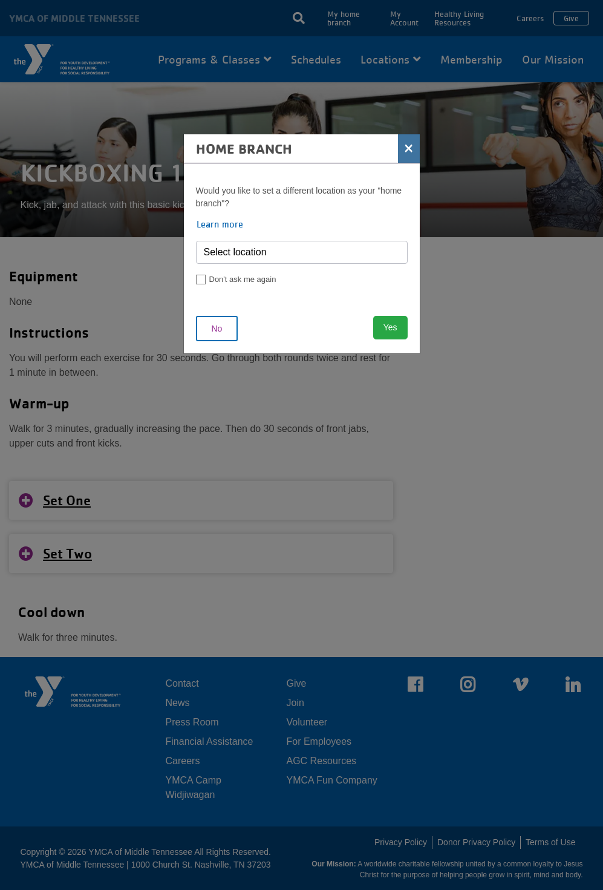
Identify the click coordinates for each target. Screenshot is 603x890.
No (217, 328)
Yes (390, 327)
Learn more (220, 223)
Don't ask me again (242, 279)
